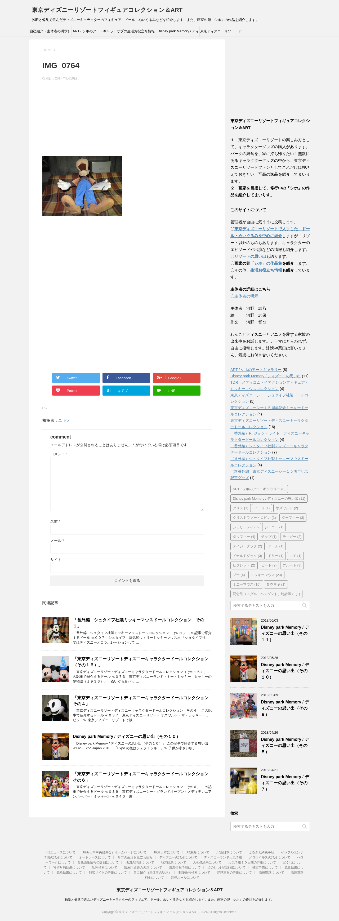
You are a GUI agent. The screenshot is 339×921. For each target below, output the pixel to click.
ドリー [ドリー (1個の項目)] (276, 556)
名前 (55, 521)
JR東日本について (166, 852)
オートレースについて (95, 857)
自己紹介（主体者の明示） (50, 31)
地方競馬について (173, 862)
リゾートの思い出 (250, 256)
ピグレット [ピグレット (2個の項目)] (244, 565)
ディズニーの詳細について (178, 857)
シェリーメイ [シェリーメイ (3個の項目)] (246, 527)
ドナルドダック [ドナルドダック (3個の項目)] (247, 556)
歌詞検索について (104, 867)
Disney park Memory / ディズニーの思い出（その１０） (126, 736)
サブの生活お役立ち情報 (136, 31)
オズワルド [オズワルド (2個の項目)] (287, 508)
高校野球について (271, 872)
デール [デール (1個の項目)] (276, 546)
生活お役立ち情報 (266, 270)
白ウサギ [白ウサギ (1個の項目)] (276, 584)
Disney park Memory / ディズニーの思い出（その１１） (285, 633)
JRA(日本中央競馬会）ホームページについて (114, 852)
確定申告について (265, 867)
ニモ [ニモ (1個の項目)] (295, 556)
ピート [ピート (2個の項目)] (269, 565)
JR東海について (197, 852)
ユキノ (64, 420)
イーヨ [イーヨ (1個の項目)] (262, 508)
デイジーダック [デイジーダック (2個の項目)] (247, 546)
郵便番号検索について (194, 872)
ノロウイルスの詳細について (269, 857)
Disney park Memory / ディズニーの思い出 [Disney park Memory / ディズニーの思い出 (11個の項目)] (269, 499)
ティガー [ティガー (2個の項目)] (292, 537)
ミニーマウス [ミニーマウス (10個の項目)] (247, 584)
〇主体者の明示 (244, 296)
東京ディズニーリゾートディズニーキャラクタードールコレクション (221, 33)
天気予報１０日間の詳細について (252, 862)
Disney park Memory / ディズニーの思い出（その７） (285, 782)
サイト (55, 559)
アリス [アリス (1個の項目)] (240, 508)
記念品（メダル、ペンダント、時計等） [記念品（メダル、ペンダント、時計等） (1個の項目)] (266, 594)
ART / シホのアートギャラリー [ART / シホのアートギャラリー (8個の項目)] (259, 489)
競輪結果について (69, 872)
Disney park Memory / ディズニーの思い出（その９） (285, 708)
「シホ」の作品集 (266, 263)
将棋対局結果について (69, 867)
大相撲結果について (207, 862)
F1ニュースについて (60, 852)
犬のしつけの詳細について (226, 867)
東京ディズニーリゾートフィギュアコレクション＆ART (107, 10)
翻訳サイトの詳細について (108, 872)
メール (57, 540)
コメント (59, 454)
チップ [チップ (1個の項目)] (269, 537)
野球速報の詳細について (234, 872)
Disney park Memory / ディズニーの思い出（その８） (285, 745)
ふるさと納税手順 (261, 852)
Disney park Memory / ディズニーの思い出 (178, 33)
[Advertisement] (127, 119)
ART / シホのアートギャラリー (93, 33)
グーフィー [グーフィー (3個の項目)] (293, 518)
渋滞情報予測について (185, 867)
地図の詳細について (140, 862)
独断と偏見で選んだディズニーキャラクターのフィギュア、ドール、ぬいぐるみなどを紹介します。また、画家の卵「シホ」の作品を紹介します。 (169, 899)
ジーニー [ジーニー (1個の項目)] (274, 527)
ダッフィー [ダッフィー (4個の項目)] (244, 537)
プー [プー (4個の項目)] (239, 575)
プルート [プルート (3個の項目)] (292, 565)
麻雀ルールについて (185, 877)
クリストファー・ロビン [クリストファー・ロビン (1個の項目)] (254, 518)
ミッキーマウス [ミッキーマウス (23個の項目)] (266, 575)
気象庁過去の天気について (143, 867)
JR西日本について (229, 852)
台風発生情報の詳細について (98, 862)
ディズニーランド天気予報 (223, 857)
